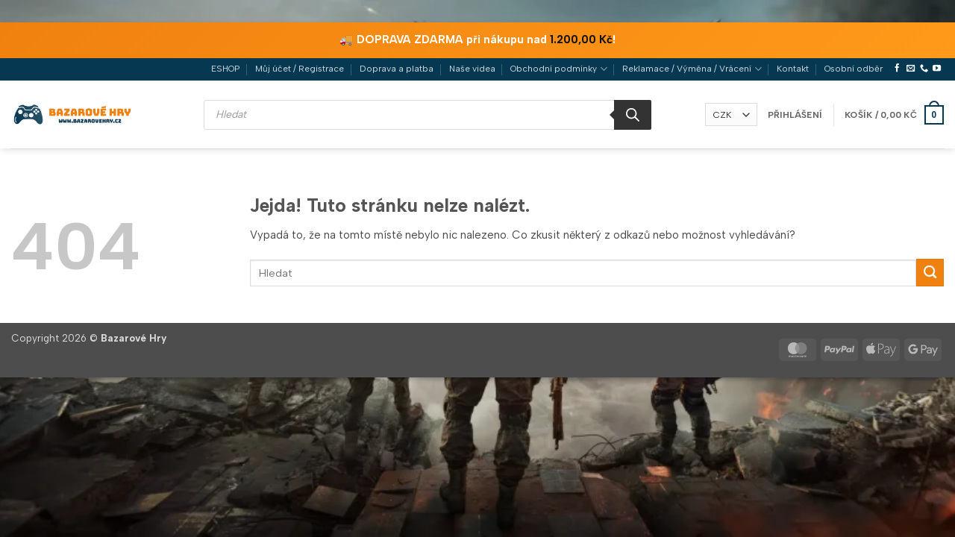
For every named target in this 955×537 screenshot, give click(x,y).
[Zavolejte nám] (924, 68)
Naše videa (472, 68)
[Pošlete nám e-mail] (911, 68)
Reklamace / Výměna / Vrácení (691, 69)
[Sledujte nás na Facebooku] (897, 68)
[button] (795, 114)
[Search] (632, 115)
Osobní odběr (853, 68)
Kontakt (793, 68)
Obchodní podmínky (558, 69)
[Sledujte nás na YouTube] (937, 68)
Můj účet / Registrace (299, 68)
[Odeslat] (930, 272)
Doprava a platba (396, 68)
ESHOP (225, 68)
